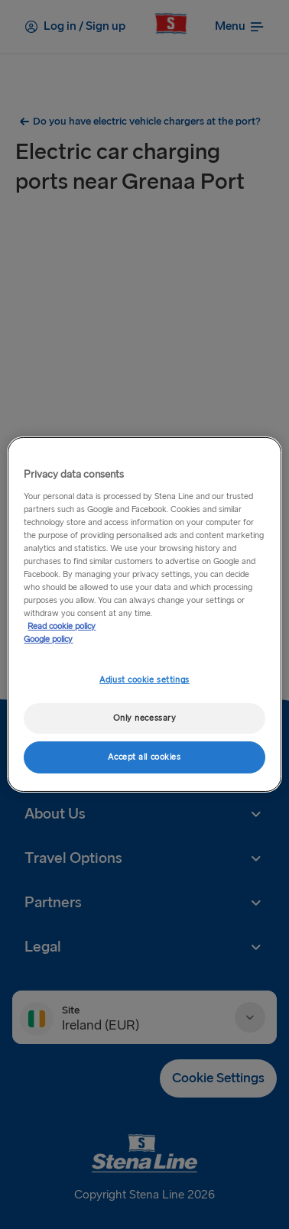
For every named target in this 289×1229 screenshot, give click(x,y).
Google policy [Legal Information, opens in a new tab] (48, 639)
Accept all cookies (144, 757)
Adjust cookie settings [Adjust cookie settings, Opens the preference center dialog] (144, 680)
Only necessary (145, 718)
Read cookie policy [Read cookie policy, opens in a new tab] (62, 626)
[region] (144, 614)
